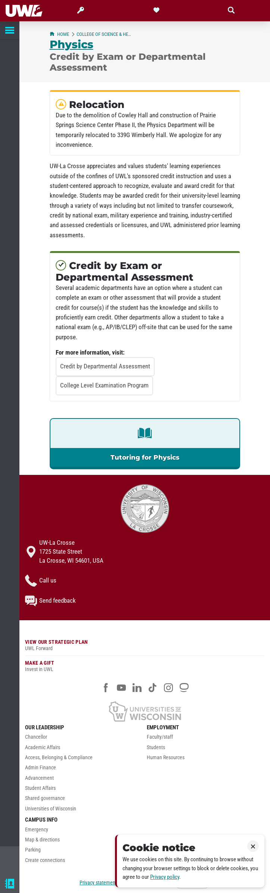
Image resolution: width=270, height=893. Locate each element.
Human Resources (165, 757)
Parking (33, 850)
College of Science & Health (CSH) (105, 34)
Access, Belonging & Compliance (59, 757)
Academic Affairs (42, 747)
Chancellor (36, 737)
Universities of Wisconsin (50, 809)
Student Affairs (40, 788)
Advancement (39, 778)
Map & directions (42, 840)
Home (59, 34)
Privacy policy (164, 877)
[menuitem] (84, 739)
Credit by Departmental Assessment (105, 366)
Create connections (45, 860)
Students (156, 747)
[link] (145, 443)
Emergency (36, 829)
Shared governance (45, 798)
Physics (71, 44)
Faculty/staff (160, 737)
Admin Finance (40, 767)
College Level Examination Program (104, 385)
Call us (40, 581)
